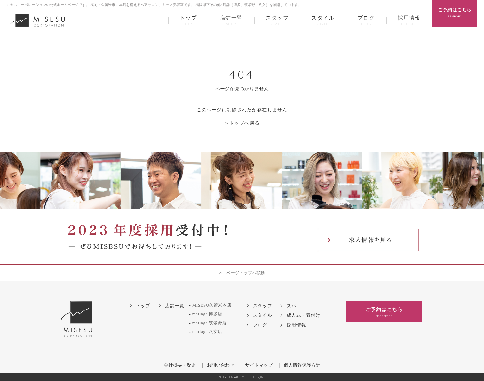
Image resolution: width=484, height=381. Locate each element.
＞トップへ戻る (242, 123)
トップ (188, 20)
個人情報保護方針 (302, 365)
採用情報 (409, 20)
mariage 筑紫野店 (209, 323)
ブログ (366, 20)
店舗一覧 (231, 20)
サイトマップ (259, 365)
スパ (291, 305)
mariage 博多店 (207, 314)
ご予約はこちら (384, 312)
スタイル (322, 20)
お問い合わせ (220, 365)
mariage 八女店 (207, 331)
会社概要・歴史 (180, 365)
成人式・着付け (303, 315)
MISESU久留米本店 (212, 305)
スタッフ (277, 20)
